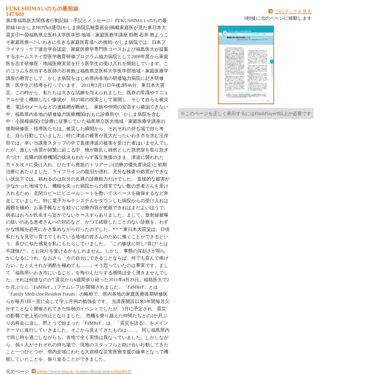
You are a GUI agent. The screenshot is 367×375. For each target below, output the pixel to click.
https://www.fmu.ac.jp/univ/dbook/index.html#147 (85, 371)
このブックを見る (293, 11)
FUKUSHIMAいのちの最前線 (42, 8)
